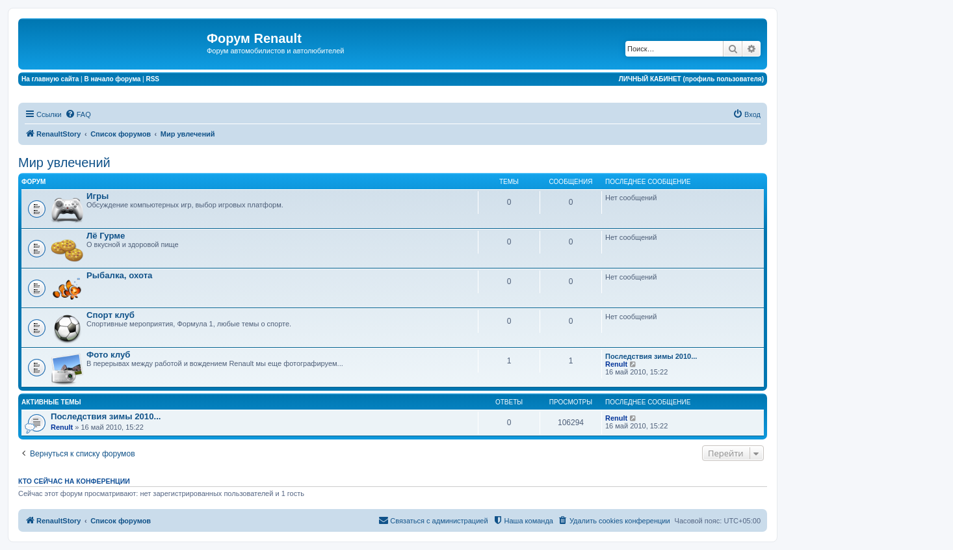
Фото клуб (108, 355)
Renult (616, 364)
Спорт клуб (110, 315)
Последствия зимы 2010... (651, 356)
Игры (97, 196)
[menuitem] (78, 114)
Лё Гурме (105, 236)
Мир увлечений (64, 162)
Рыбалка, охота (119, 275)
